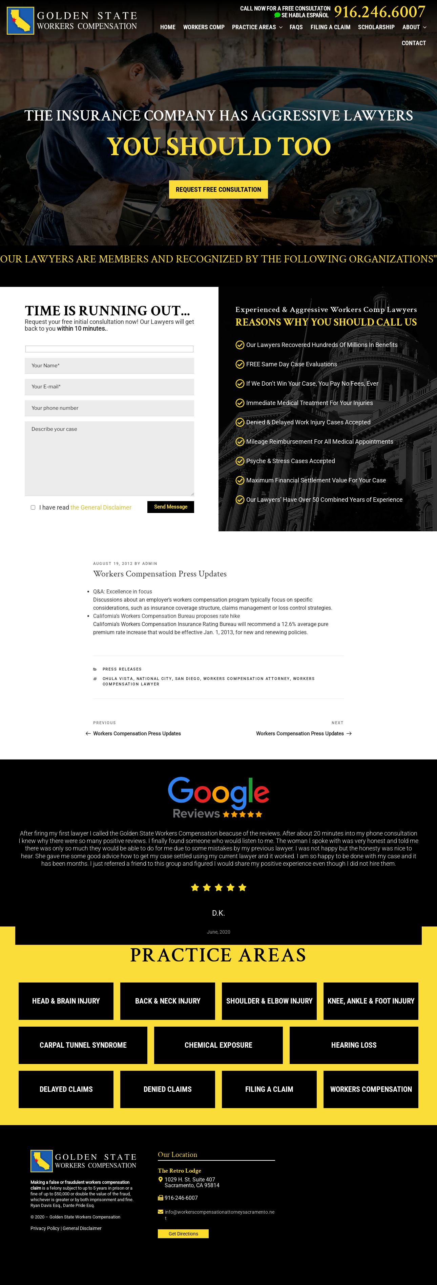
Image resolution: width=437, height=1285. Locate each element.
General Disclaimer (82, 1228)
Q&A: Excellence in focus (122, 591)
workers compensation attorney (246, 679)
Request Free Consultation (218, 189)
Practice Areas (257, 27)
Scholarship (376, 27)
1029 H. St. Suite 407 (190, 1179)
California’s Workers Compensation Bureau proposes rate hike (166, 616)
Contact (414, 43)
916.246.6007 (380, 12)
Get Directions (183, 1233)
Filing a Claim (331, 27)
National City (154, 679)
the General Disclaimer (100, 507)
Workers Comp (204, 27)
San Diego (187, 679)
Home (167, 27)
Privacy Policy (45, 1228)
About (414, 27)
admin (150, 564)
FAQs (296, 27)
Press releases (122, 669)
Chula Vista (118, 679)
